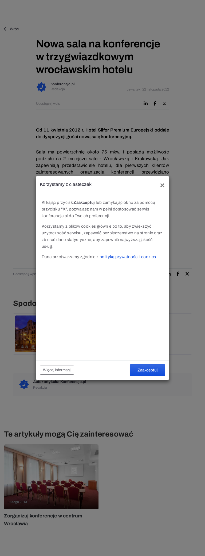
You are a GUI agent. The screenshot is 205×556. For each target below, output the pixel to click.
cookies (148, 256)
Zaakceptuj (147, 370)
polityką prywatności (119, 256)
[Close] (162, 184)
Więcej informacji (57, 370)
